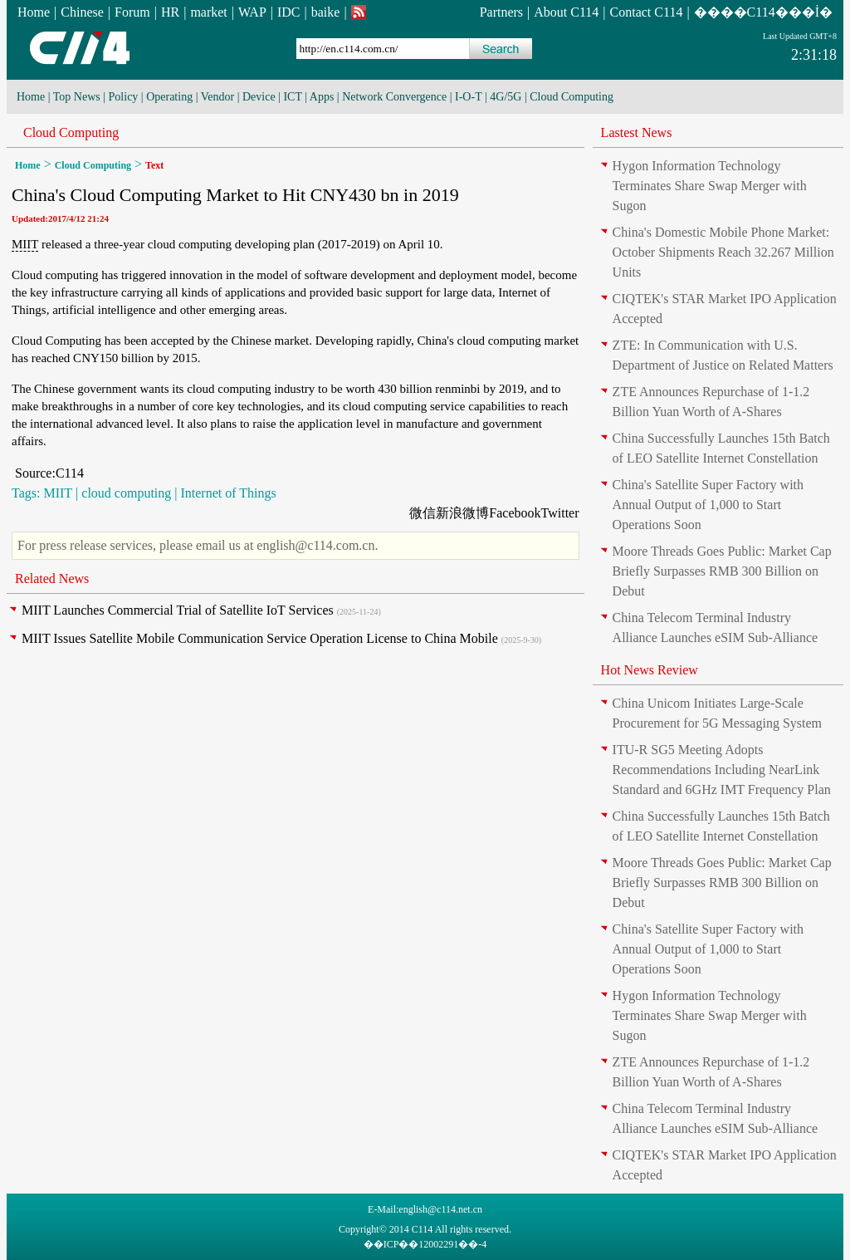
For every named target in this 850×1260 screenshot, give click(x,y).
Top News (76, 97)
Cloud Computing (571, 97)
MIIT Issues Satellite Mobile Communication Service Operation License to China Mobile (260, 638)
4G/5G (505, 97)
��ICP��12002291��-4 (425, 1244)
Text (154, 165)
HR (170, 12)
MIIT (25, 244)
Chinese (82, 12)
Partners (501, 12)
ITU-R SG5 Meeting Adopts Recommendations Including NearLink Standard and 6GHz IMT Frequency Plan (722, 770)
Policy (124, 97)
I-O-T (468, 97)
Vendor (217, 97)
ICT (292, 97)
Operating (169, 97)
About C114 (566, 12)
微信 (422, 513)
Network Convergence (394, 97)
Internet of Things (228, 493)
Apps (322, 97)
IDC (288, 12)
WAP (252, 12)
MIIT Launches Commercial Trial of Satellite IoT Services (178, 610)
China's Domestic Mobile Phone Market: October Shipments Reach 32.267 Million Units (723, 252)
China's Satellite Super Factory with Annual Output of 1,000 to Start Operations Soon (708, 505)
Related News (52, 578)
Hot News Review (649, 670)
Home (33, 12)
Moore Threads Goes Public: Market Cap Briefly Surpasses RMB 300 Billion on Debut (722, 571)
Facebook (514, 513)
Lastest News (636, 132)
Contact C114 (646, 12)
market (208, 12)
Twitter (560, 513)
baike (325, 12)
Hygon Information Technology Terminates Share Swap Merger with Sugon (710, 186)
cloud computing (126, 493)
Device (259, 97)
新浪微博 (462, 513)
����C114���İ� (763, 12)
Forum (132, 12)
